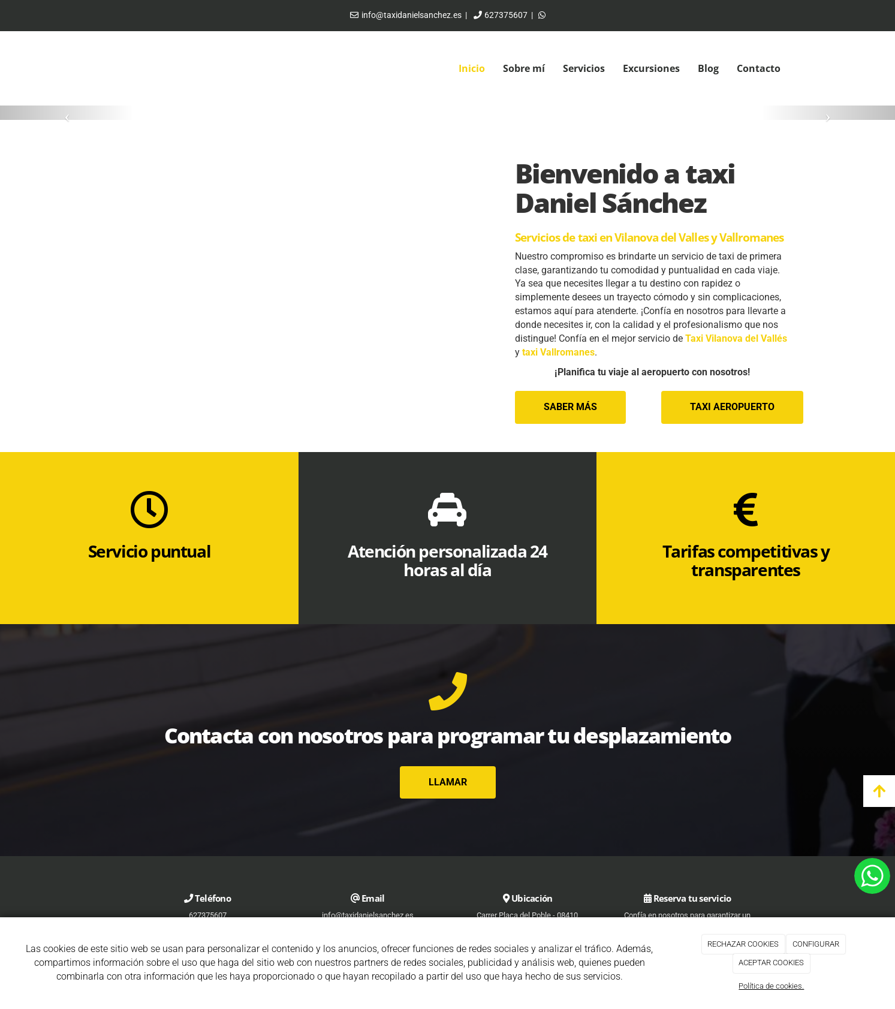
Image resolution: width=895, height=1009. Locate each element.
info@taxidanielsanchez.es (411, 15)
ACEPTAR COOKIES (771, 962)
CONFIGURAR (815, 943)
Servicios (584, 68)
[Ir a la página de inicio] (94, 68)
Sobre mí (524, 68)
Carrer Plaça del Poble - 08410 (527, 915)
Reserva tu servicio (692, 898)
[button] (67, 113)
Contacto (759, 68)
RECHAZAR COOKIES (743, 943)
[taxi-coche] (302, 286)
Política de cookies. (771, 985)
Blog (708, 68)
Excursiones (651, 68)
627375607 (506, 15)
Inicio (472, 68)
